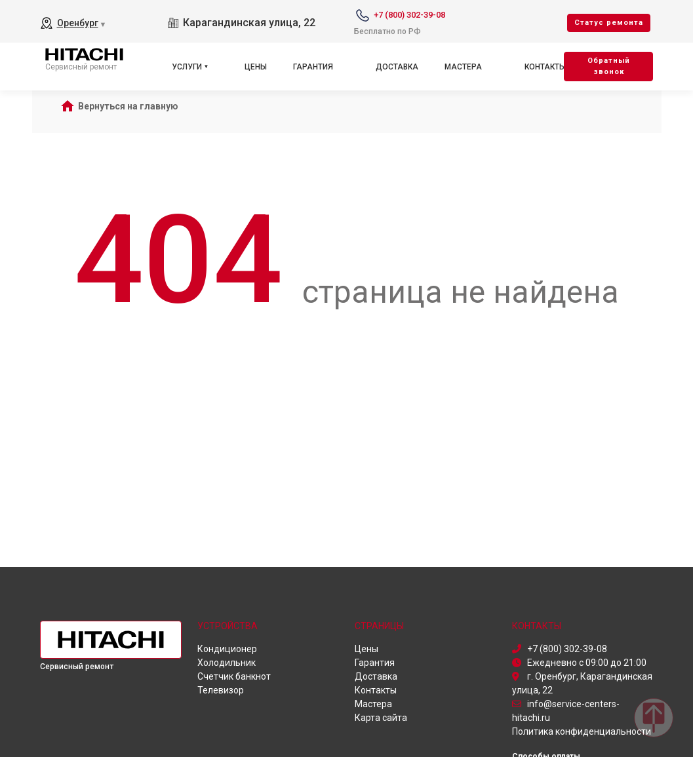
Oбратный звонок (608, 66)
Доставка (397, 66)
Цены (256, 66)
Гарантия (313, 66)
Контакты (545, 66)
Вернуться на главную (128, 106)
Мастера (463, 66)
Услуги (187, 66)
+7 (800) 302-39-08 (409, 15)
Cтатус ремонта (608, 22)
